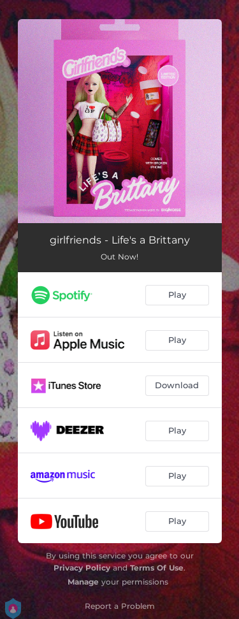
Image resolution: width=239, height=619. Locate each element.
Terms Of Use (157, 567)
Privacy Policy (82, 567)
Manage (83, 581)
